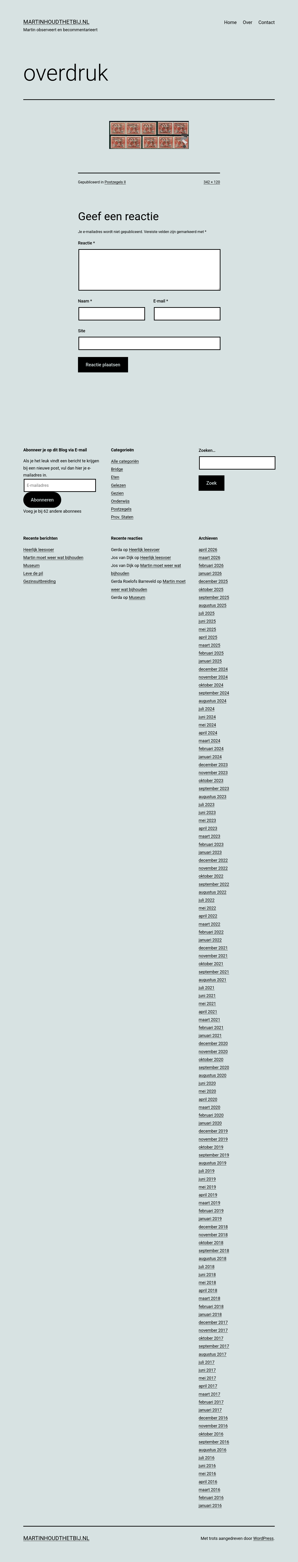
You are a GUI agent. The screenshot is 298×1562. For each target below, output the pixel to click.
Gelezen (118, 485)
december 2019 (213, 1131)
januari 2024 (210, 756)
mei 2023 (207, 820)
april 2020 (208, 1099)
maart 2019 (209, 1202)
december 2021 (213, 947)
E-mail (160, 301)
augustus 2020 (212, 1075)
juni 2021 (207, 995)
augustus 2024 (212, 700)
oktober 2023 (211, 780)
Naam (85, 301)
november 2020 (213, 1051)
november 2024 (213, 677)
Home (230, 22)
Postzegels (121, 509)
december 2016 (213, 1417)
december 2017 (213, 1322)
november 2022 (213, 868)
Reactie (86, 242)
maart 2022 (209, 924)
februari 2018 (211, 1306)
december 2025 (213, 581)
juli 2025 (206, 613)
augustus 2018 (212, 1258)
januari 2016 (210, 1505)
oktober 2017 (211, 1338)
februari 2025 (211, 653)
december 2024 (213, 669)
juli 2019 (206, 1170)
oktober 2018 (211, 1242)
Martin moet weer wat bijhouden (53, 557)
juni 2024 (207, 716)
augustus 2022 (212, 892)
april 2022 (208, 915)
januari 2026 (210, 573)
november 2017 (213, 1330)
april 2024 (208, 732)
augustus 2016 (212, 1449)
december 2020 (213, 1043)
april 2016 (208, 1481)
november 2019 (213, 1139)
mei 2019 (207, 1186)
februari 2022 (211, 932)
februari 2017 (211, 1402)
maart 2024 (209, 740)
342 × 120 (212, 182)
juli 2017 (206, 1362)
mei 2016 (207, 1473)
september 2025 (214, 597)
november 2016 (213, 1425)
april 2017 (208, 1385)
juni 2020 (207, 1083)
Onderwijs (120, 501)
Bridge (117, 469)
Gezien (117, 493)
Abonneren (42, 500)
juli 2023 (206, 804)
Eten (115, 477)
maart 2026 (209, 557)
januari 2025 (210, 661)
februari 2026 (211, 565)
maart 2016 (209, 1489)
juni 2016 (207, 1465)
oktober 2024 (211, 685)
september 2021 (214, 971)
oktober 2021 (211, 963)
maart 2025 (209, 645)
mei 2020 (207, 1091)
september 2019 (214, 1155)
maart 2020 (209, 1107)
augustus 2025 (212, 605)
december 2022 (213, 860)
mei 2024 (207, 724)
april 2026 (208, 549)
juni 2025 (207, 621)
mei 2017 (207, 1378)
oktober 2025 (211, 589)
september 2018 (214, 1250)
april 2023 (208, 828)
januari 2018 (210, 1314)
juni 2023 (207, 812)
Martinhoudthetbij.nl (56, 22)
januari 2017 (210, 1410)
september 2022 (214, 884)
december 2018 (213, 1226)
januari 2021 (210, 1035)
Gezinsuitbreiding (39, 581)
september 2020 (214, 1067)
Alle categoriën (125, 461)
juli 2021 (206, 987)
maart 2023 (209, 836)
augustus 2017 (212, 1354)
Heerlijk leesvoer (38, 549)
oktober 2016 (211, 1434)
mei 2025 (207, 629)
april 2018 (208, 1290)
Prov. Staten (122, 517)
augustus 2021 (212, 979)
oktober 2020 (211, 1059)
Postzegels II (115, 182)
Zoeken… (207, 450)
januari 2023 (210, 852)
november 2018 (213, 1234)
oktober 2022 (211, 876)
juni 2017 (207, 1370)
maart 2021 (209, 1019)
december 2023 (213, 764)
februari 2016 (211, 1497)
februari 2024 (211, 748)
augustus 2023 (212, 796)
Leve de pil (33, 573)
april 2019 (208, 1194)
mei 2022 (207, 908)
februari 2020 (211, 1115)
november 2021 (213, 955)
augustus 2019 (212, 1162)
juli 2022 (206, 900)
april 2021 (208, 1011)
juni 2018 (207, 1274)
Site (81, 330)
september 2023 (214, 788)
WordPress (263, 1538)
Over (247, 22)
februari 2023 (211, 844)
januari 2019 (210, 1218)
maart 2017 (209, 1394)
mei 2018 (207, 1282)
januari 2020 (210, 1123)
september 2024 (214, 692)
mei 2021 (207, 1003)
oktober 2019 (211, 1147)
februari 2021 (211, 1027)
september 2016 (214, 1441)
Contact (266, 22)
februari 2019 (211, 1210)
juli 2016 (206, 1457)
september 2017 (214, 1346)
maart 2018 (209, 1298)
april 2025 (208, 637)
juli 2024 (206, 708)
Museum (31, 565)
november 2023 (213, 772)
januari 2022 (210, 939)
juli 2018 (206, 1266)
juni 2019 (207, 1179)
